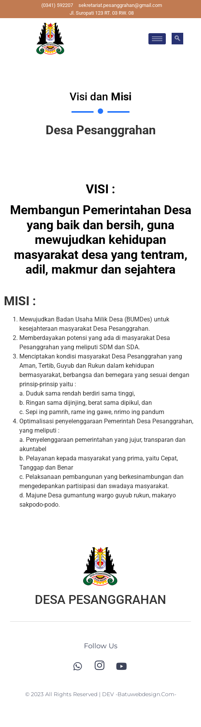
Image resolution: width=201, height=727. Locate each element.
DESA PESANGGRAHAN (100, 599)
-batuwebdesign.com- (146, 694)
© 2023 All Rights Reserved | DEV (70, 694)
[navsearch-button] (177, 38)
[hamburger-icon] (157, 38)
